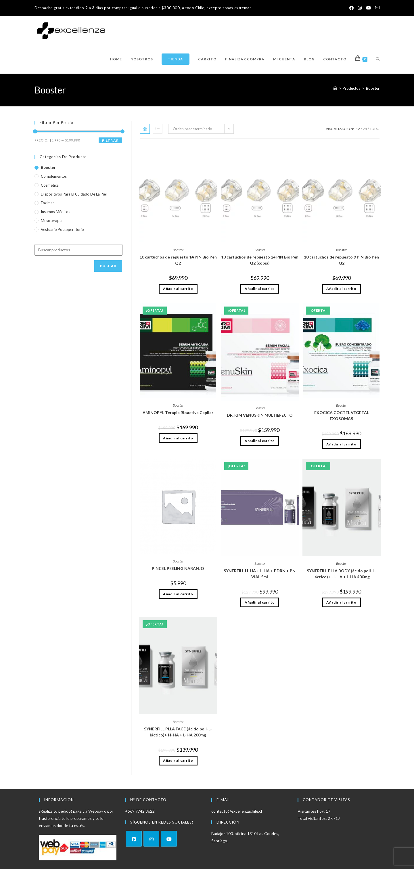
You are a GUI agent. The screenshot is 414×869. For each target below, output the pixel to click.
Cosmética (50, 185)
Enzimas (47, 202)
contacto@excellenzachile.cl (236, 811)
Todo (374, 129)
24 (365, 129)
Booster (372, 88)
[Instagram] (151, 839)
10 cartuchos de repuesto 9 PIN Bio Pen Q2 (341, 259)
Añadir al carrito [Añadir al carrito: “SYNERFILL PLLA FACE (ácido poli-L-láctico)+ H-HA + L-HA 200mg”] (178, 760)
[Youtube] (169, 839)
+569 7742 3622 (140, 811)
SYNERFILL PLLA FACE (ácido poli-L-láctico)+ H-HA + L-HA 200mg (178, 731)
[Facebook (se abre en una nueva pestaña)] (349, 8)
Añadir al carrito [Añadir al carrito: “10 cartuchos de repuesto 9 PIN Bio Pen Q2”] (341, 288)
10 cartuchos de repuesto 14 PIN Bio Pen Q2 (178, 259)
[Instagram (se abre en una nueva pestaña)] (358, 8)
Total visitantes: (313, 818)
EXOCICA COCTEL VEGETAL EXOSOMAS (341, 415)
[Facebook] (134, 839)
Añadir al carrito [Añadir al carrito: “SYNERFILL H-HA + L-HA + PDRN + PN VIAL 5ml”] (260, 602)
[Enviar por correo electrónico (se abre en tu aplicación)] (376, 8)
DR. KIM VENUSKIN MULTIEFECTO (260, 415)
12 (358, 129)
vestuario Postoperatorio (62, 229)
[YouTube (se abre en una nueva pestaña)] (368, 8)
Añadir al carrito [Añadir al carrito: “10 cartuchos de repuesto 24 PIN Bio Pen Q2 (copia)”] (260, 288)
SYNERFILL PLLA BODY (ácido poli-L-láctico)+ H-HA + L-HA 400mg (341, 573)
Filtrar (110, 140)
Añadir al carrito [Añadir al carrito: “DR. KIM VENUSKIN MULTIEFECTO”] (260, 441)
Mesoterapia (51, 220)
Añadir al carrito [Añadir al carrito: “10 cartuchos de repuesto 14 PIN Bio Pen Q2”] (178, 288)
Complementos (54, 176)
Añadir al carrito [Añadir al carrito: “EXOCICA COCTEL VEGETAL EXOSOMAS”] (341, 444)
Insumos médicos (55, 211)
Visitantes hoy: (312, 811)
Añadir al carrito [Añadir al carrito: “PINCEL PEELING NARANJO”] (178, 594)
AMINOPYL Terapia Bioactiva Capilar (178, 412)
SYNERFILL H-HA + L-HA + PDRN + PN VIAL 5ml (260, 573)
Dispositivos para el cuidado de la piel (74, 194)
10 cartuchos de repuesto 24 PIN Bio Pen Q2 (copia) (259, 259)
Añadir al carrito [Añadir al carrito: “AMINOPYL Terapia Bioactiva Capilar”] (178, 438)
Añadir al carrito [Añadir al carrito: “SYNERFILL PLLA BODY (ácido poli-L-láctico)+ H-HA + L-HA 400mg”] (341, 602)
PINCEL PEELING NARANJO (178, 568)
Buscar (108, 266)
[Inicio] (335, 88)
